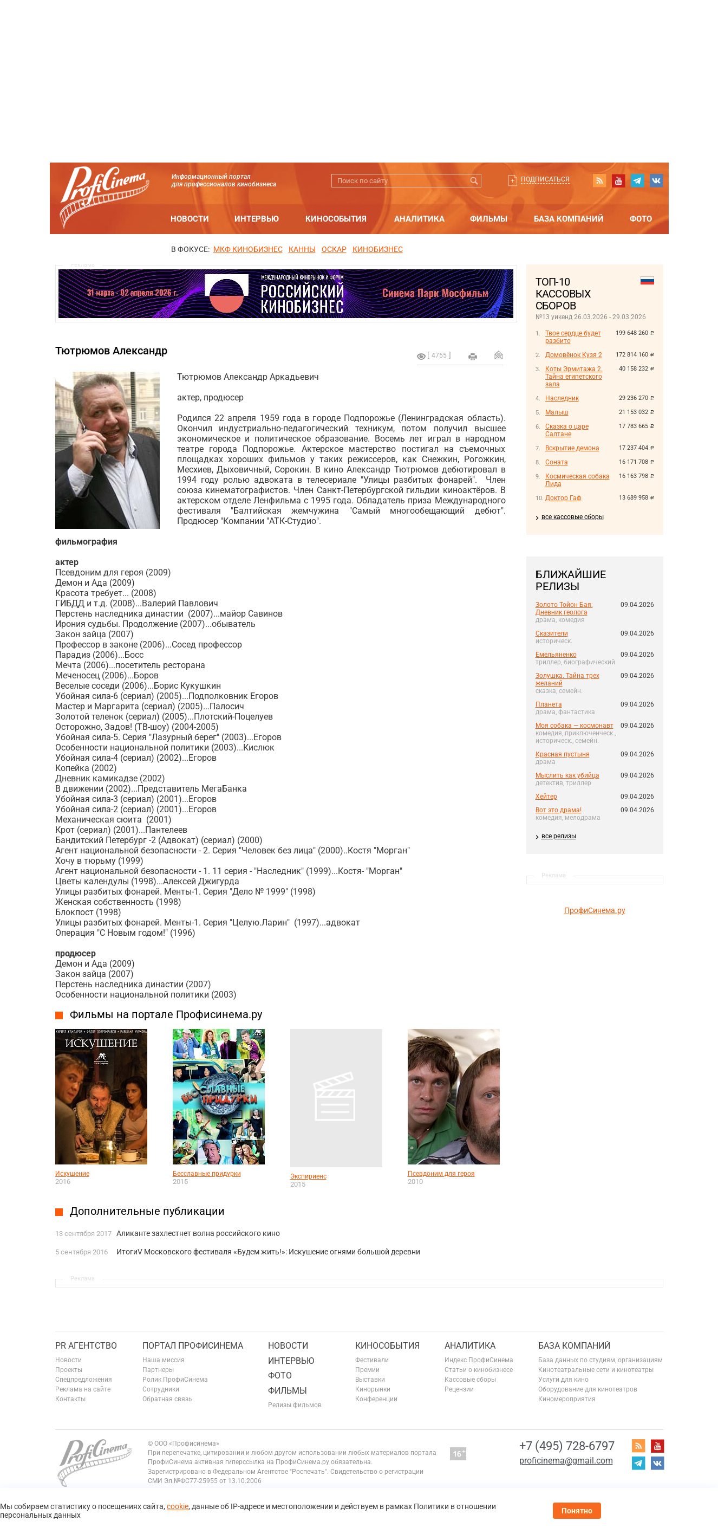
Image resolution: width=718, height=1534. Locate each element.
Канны (302, 249)
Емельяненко (556, 654)
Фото (641, 219)
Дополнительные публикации (147, 1211)
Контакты (70, 1399)
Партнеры (158, 1370)
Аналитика (419, 219)
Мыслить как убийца (567, 775)
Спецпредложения (83, 1379)
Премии (367, 1370)
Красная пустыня (563, 754)
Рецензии (459, 1389)
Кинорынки (372, 1389)
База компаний (569, 219)
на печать (472, 356)
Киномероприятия (567, 1399)
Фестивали (372, 1360)
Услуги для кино (563, 1379)
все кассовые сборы (572, 517)
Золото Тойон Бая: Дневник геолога (564, 608)
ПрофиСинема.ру (594, 910)
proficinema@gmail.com (566, 1460)
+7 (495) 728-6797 (567, 1446)
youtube (618, 180)
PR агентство (86, 1346)
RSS (599, 180)
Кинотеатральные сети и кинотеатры (596, 1370)
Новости (190, 219)
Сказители (552, 633)
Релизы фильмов (295, 1405)
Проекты (68, 1370)
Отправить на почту (498, 355)
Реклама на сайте (82, 1389)
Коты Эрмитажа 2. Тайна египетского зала (574, 376)
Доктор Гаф (563, 498)
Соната (556, 462)
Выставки (370, 1379)
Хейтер (546, 796)
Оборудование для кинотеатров (587, 1389)
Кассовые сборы (470, 1379)
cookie (177, 1506)
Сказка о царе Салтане (567, 430)
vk (656, 180)
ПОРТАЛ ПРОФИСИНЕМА (192, 1346)
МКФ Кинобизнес (248, 249)
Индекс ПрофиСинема (479, 1360)
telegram (637, 180)
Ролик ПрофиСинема (175, 1379)
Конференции (376, 1399)
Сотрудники (160, 1389)
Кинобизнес (378, 249)
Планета (549, 704)
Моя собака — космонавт (574, 725)
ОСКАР (334, 249)
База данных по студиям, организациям (600, 1360)
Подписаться (545, 179)
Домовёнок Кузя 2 (573, 355)
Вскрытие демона (572, 448)
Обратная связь (167, 1399)
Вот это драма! (559, 810)
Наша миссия (163, 1360)
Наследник (562, 398)
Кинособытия (336, 219)
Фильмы (488, 219)
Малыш (557, 412)
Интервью (256, 219)
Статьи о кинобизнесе (479, 1370)
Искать (474, 180)
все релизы (558, 836)
